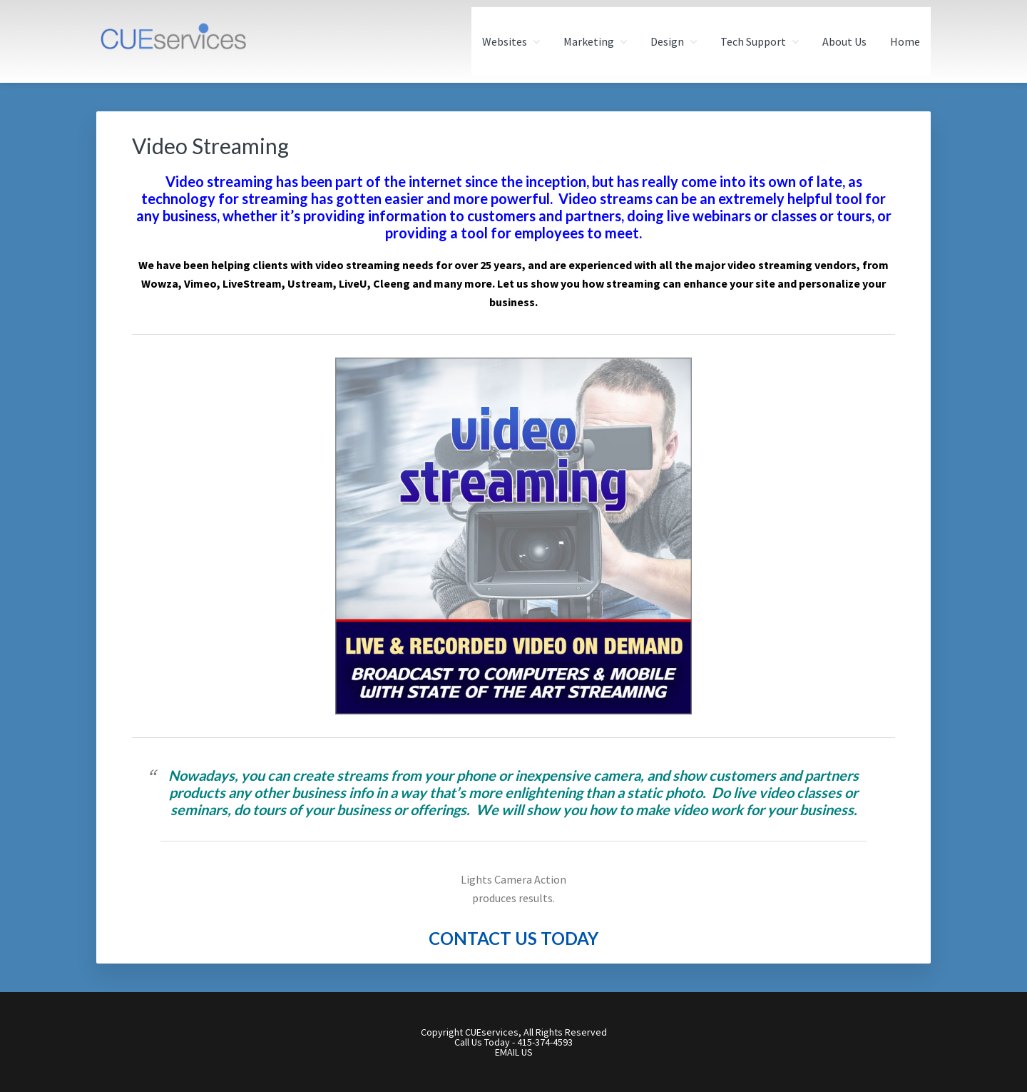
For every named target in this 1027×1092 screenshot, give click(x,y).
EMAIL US (514, 1052)
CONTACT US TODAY (513, 938)
